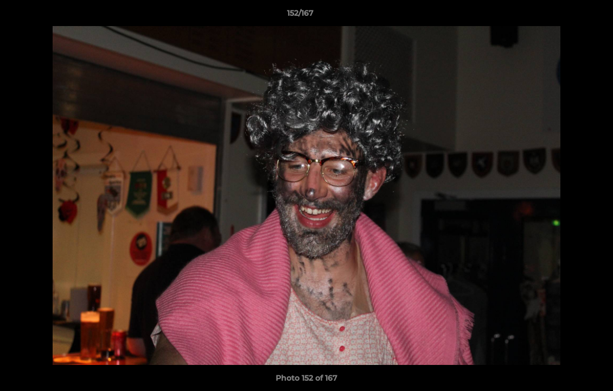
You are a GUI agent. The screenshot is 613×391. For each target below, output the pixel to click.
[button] (567, 16)
